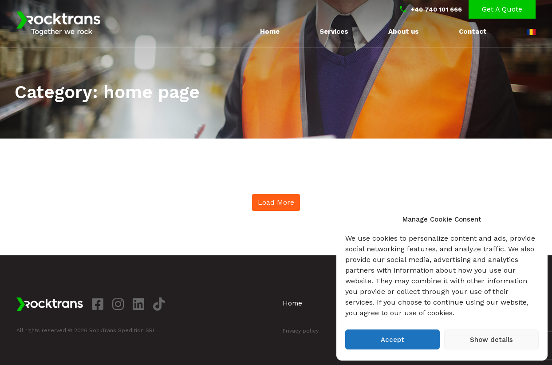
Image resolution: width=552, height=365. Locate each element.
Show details (491, 340)
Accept (392, 340)
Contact (473, 32)
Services (333, 32)
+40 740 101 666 (436, 9)
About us (403, 32)
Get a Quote (502, 9)
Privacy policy (301, 331)
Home (270, 32)
